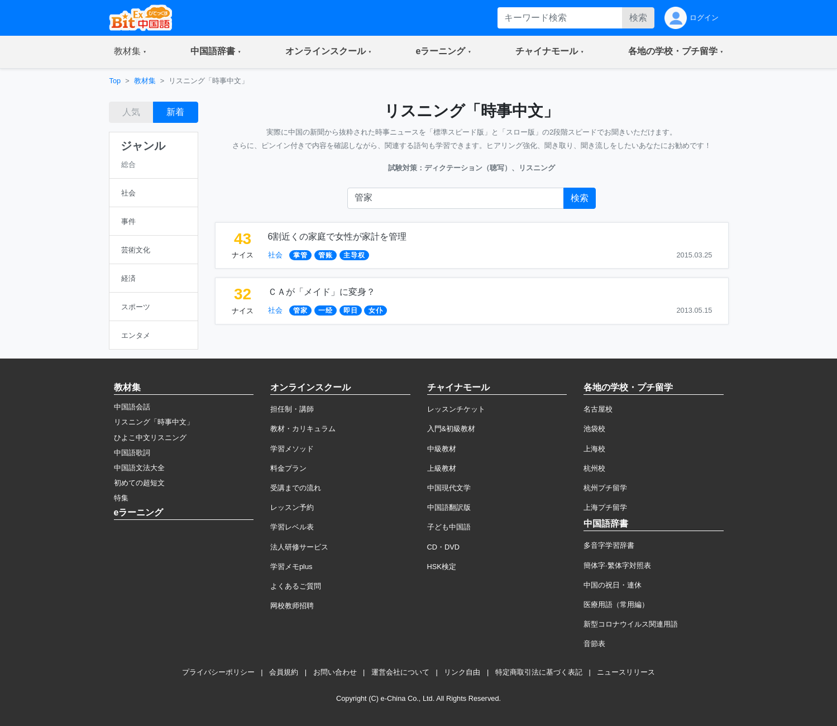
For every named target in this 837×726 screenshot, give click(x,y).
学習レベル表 (292, 527)
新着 (175, 112)
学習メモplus (291, 566)
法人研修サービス (299, 547)
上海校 (594, 449)
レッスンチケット (456, 409)
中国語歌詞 (132, 452)
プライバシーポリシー (218, 672)
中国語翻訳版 (449, 507)
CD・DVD (443, 547)
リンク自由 (462, 672)
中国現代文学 (449, 488)
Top (115, 81)
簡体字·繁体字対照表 (617, 565)
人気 (131, 112)
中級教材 (441, 449)
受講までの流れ (295, 488)
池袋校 (594, 428)
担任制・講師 (292, 409)
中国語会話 (132, 407)
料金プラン (288, 468)
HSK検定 (441, 566)
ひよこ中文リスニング (150, 437)
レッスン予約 (292, 507)
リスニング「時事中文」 (154, 422)
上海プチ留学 (605, 507)
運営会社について (400, 672)
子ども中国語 (449, 527)
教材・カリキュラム (303, 428)
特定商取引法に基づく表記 (538, 672)
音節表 (594, 643)
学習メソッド (292, 449)
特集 (121, 498)
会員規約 (283, 672)
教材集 (145, 81)
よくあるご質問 (295, 586)
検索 (638, 17)
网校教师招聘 (292, 605)
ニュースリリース (626, 672)
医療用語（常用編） (616, 604)
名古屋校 (598, 409)
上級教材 (441, 468)
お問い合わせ (335, 672)
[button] (130, 52)
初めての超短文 (139, 483)
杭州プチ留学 (605, 488)
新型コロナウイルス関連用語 (630, 624)
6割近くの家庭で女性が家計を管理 (337, 236)
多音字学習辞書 (608, 545)
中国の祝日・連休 (612, 585)
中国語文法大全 (139, 468)
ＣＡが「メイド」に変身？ (321, 292)
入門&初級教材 (451, 428)
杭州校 (594, 468)
